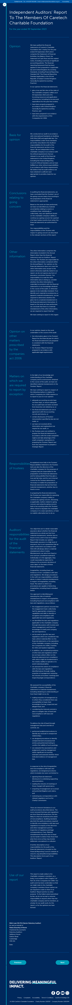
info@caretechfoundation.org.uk (50, 1)
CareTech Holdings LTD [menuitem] (62, 997)
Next (62, 962)
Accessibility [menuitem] (36, 997)
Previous (17, 962)
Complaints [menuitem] (27, 997)
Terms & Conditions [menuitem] (47, 997)
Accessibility (65, 1)
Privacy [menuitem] (19, 997)
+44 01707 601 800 (31, 1)
